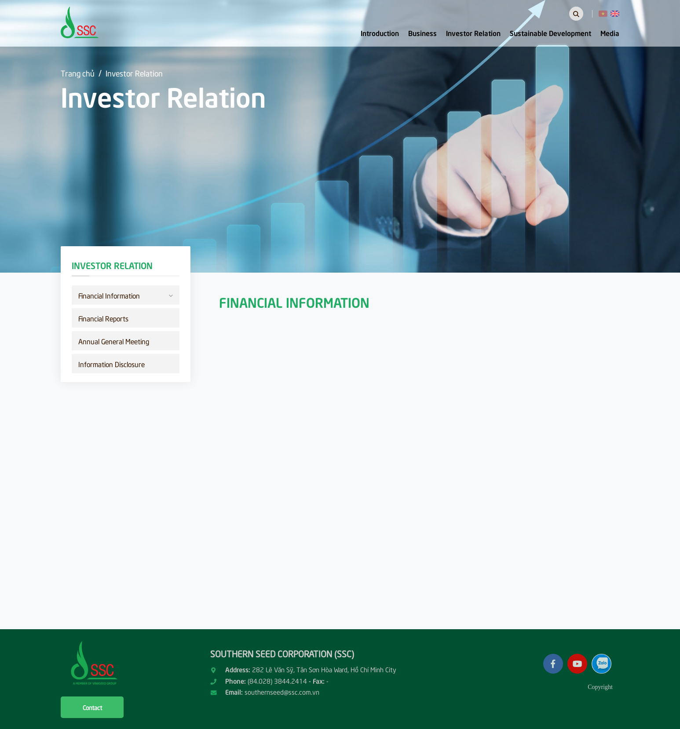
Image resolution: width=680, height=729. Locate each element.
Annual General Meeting (113, 341)
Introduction (380, 32)
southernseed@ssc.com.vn (282, 691)
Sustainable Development (550, 32)
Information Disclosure (111, 363)
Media (609, 32)
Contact (92, 707)
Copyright (600, 687)
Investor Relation (473, 32)
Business (422, 32)
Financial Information (125, 294)
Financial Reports (103, 318)
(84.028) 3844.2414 (277, 680)
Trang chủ (78, 72)
